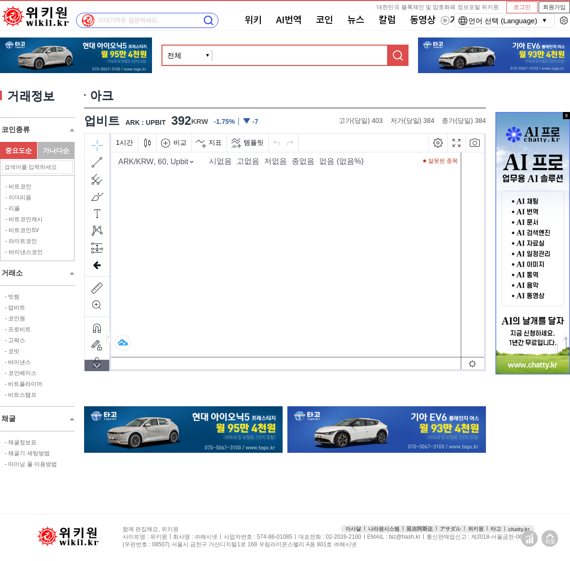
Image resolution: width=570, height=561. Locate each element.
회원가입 (554, 7)
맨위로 (550, 538)
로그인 (522, 7)
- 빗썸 (12, 296)
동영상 (423, 20)
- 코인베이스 (21, 373)
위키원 (476, 529)
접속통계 (529, 538)
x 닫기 (567, 115)
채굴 (8, 418)
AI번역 (289, 20)
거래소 (12, 273)
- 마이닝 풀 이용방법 (31, 464)
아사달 (353, 529)
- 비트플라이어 (23, 384)
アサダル (450, 529)
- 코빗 (12, 351)
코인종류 (15, 129)
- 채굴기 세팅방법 (27, 453)
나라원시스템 (383, 529)
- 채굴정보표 (21, 442)
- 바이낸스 (18, 362)
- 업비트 (15, 307)
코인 (324, 20)
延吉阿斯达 (420, 529)
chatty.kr (519, 529)
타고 (496, 529)
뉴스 (355, 20)
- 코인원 (15, 318)
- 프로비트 (18, 329)
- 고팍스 (15, 340)
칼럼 (387, 20)
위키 (253, 20)
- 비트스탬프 (21, 395)
